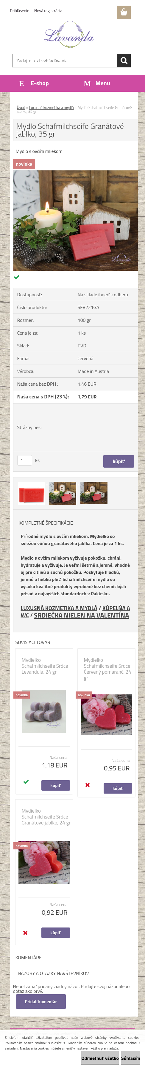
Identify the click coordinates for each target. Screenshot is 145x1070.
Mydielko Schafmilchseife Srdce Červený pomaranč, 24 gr (107, 669)
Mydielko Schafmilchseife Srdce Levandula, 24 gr (45, 666)
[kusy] (24, 460)
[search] (124, 60)
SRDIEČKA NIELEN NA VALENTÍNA (81, 615)
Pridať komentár (41, 1001)
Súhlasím (130, 1058)
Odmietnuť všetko (100, 1058)
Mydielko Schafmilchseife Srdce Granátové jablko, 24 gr (46, 817)
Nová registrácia (48, 10)
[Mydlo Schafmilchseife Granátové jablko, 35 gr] (75, 172)
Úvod (21, 107)
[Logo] (69, 34)
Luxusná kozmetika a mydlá (51, 107)
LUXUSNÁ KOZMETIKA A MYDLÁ (59, 608)
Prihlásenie (19, 10)
